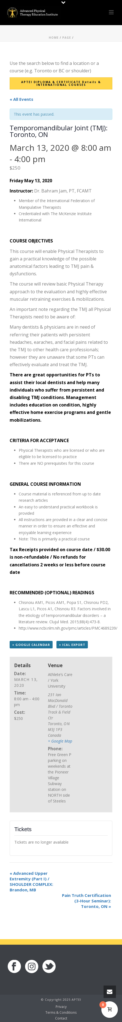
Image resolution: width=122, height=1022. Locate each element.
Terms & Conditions (61, 1012)
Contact (61, 1018)
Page (66, 37)
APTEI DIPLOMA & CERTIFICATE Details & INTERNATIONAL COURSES (61, 83)
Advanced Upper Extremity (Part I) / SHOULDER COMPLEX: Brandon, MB (31, 881)
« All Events (21, 99)
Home (54, 37)
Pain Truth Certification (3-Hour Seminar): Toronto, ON (86, 900)
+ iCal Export (72, 645)
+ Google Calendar (31, 645)
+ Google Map (60, 741)
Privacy (61, 1007)
